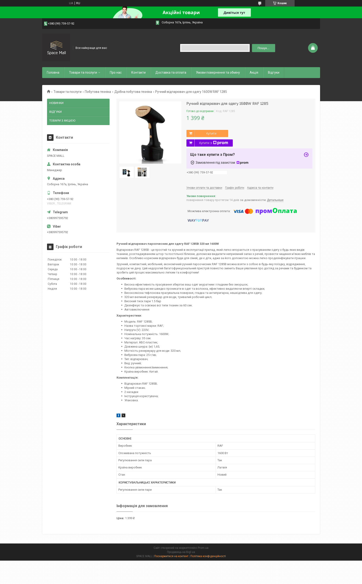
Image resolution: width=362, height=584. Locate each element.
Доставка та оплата (170, 72)
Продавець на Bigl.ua (181, 552)
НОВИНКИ (56, 103)
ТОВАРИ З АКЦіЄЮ (62, 120)
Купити (211, 133)
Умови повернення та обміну (218, 72)
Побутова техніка (98, 92)
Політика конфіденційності (208, 556)
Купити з (213, 143)
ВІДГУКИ (55, 111)
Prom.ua (203, 547)
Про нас (116, 72)
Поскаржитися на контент (171, 556)
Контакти (138, 72)
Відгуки (273, 72)
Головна (53, 72)
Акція (254, 72)
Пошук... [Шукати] (263, 48)
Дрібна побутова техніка (133, 92)
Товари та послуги (83, 72)
